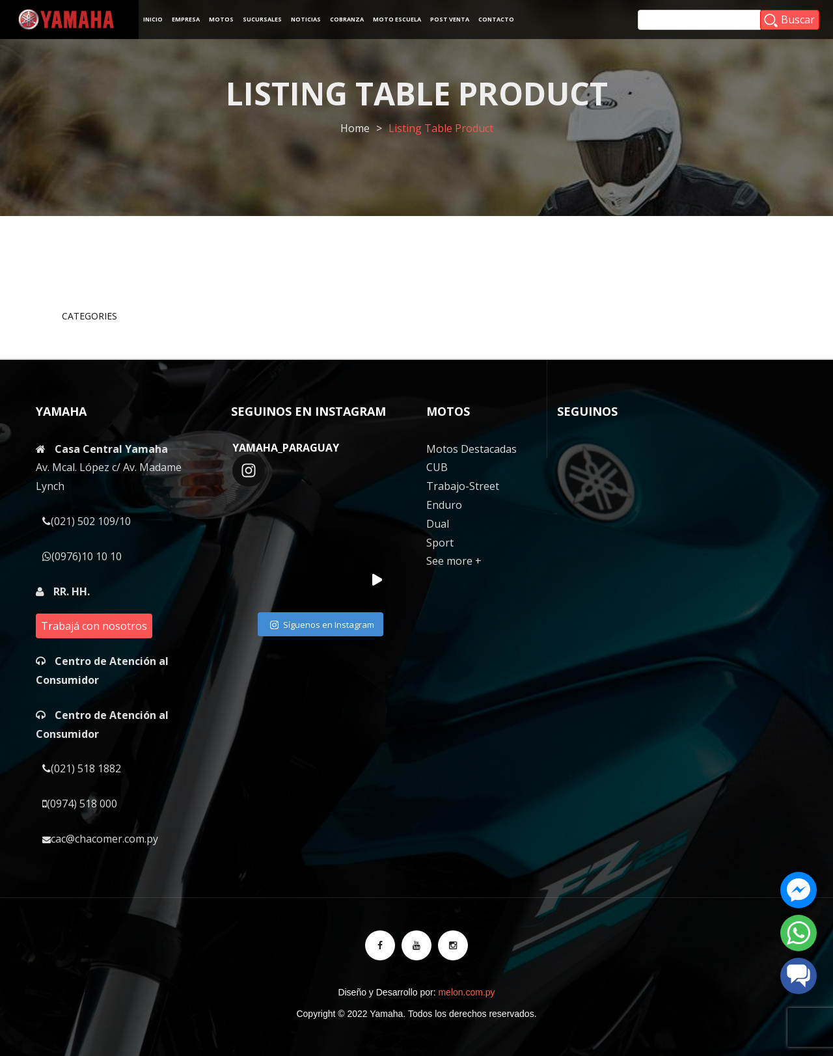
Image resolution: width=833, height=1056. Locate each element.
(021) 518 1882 (81, 768)
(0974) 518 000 (79, 803)
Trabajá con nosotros (94, 626)
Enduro (444, 505)
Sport (440, 542)
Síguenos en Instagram (322, 625)
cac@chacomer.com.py (100, 839)
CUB (437, 467)
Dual (437, 524)
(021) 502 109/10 (86, 521)
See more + (454, 561)
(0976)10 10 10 (82, 556)
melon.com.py (466, 992)
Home (355, 128)
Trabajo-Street (462, 486)
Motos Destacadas (471, 449)
